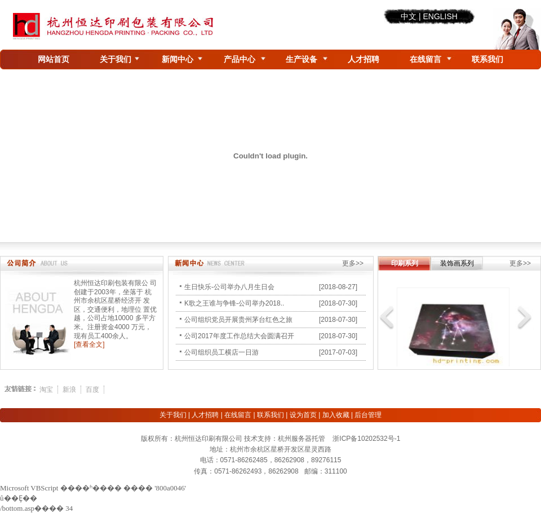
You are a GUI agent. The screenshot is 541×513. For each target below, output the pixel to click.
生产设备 (301, 59)
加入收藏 (335, 415)
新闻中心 (177, 59)
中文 (408, 16)
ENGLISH (440, 16)
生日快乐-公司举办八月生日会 (229, 287)
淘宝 (46, 389)
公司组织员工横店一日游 (221, 352)
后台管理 (368, 415)
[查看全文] (89, 344)
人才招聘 (363, 59)
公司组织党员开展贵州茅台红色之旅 (238, 320)
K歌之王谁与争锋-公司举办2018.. (234, 303)
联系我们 (487, 59)
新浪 (69, 389)
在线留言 (425, 59)
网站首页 (53, 59)
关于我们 (115, 59)
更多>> (352, 263)
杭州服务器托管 (301, 439)
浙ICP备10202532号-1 (366, 439)
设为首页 (303, 415)
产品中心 (239, 59)
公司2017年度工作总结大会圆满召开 (239, 336)
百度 (92, 389)
